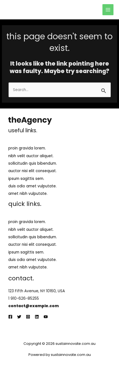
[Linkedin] (37, 317)
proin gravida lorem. (27, 148)
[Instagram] (28, 317)
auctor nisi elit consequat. (32, 171)
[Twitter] (19, 317)
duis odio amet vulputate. (32, 186)
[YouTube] (46, 317)
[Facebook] (10, 317)
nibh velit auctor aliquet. (31, 156)
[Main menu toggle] (108, 9)
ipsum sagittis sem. (26, 178)
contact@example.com (33, 306)
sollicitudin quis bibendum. (32, 163)
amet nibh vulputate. (27, 193)
